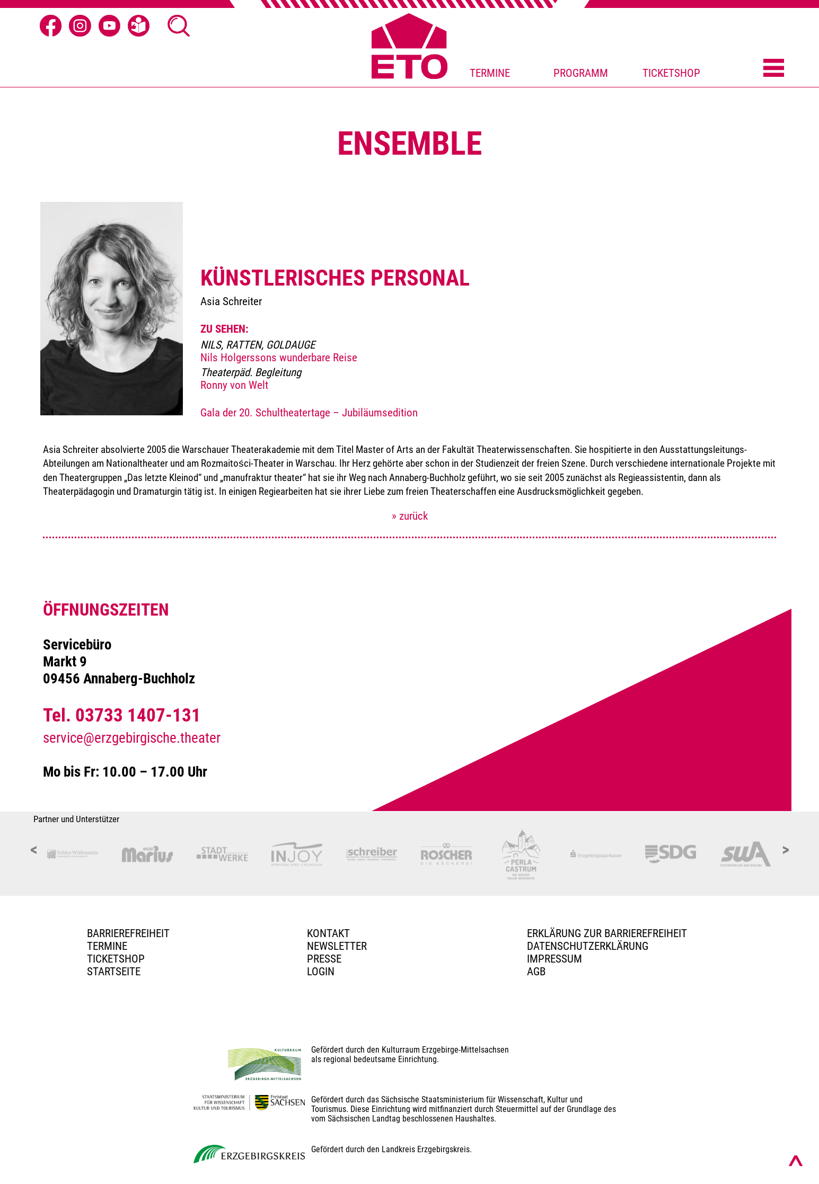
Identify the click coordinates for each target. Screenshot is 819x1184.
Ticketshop (116, 958)
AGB (536, 971)
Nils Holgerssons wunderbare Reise (278, 357)
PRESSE (324, 958)
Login (320, 971)
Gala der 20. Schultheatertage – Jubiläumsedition (309, 412)
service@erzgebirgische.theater (132, 737)
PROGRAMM (580, 73)
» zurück (410, 516)
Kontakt (328, 933)
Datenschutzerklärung (587, 946)
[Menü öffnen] (773, 68)
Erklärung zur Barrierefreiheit (607, 933)
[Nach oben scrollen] (795, 1160)
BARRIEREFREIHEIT (128, 933)
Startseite (113, 971)
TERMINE (490, 73)
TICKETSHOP (671, 73)
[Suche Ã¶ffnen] (179, 26)
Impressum (554, 958)
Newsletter (337, 946)
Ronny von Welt (234, 385)
